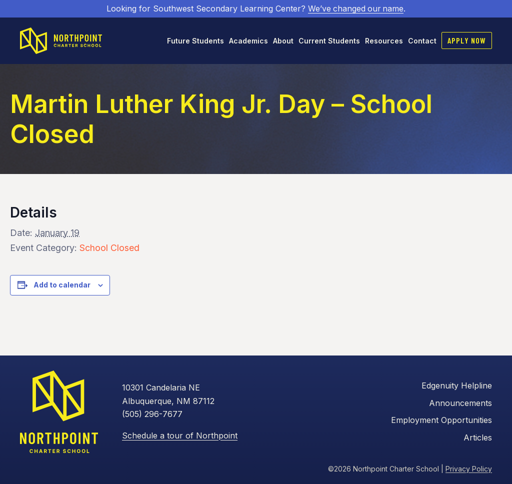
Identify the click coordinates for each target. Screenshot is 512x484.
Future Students (195, 40)
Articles (478, 437)
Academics (248, 40)
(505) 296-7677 (152, 414)
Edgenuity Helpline (457, 385)
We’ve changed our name (355, 9)
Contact (422, 40)
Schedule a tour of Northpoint (180, 435)
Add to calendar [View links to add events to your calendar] (62, 284)
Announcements (460, 403)
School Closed (110, 247)
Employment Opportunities (441, 420)
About (283, 40)
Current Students (329, 40)
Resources (384, 40)
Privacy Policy (469, 468)
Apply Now (467, 39)
